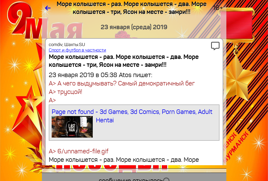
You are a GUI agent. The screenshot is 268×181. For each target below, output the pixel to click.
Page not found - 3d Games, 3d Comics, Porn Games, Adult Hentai (132, 123)
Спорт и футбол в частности (77, 50)
